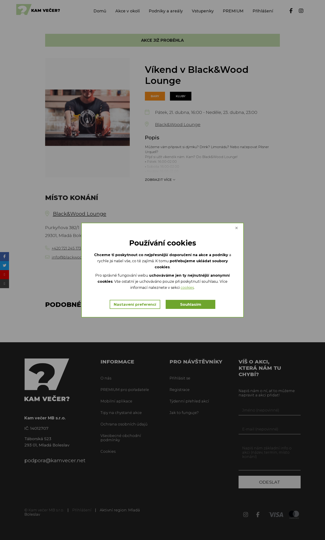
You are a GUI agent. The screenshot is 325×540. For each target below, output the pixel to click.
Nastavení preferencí (135, 304)
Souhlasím (190, 304)
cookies (187, 287)
